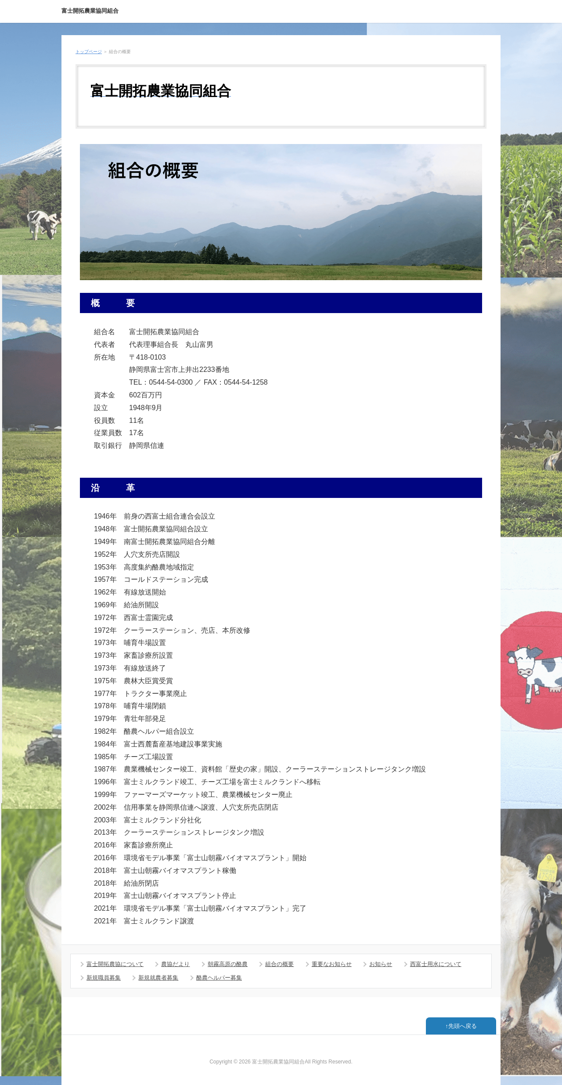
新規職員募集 (103, 977)
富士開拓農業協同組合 (90, 10)
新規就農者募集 (158, 977)
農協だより (175, 964)
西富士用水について (435, 964)
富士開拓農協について (115, 964)
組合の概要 (279, 964)
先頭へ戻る (462, 1026)
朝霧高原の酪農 (228, 964)
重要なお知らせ (332, 964)
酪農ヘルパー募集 (219, 977)
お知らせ (380, 964)
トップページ (89, 51)
